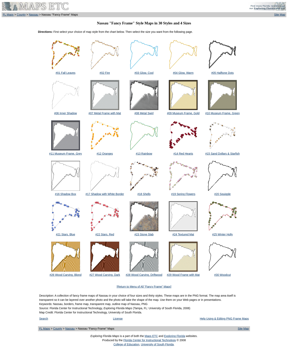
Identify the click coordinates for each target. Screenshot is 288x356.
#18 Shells (143, 194)
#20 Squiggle (222, 194)
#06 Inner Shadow (65, 113)
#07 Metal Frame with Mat (105, 113)
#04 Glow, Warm (183, 72)
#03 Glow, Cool (144, 72)
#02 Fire (105, 72)
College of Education (126, 344)
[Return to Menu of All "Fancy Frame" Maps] (144, 286)
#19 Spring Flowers (183, 194)
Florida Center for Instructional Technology (149, 340)
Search (43, 318)
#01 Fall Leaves (65, 72)
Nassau (33, 14)
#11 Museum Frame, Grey (65, 153)
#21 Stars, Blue (65, 234)
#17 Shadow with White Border (105, 194)
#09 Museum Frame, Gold (183, 113)
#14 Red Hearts (183, 153)
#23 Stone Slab (144, 234)
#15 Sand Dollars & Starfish (222, 153)
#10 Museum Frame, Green (222, 113)
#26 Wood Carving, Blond (65, 274)
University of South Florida (157, 344)
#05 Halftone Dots (222, 72)
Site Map (279, 14)
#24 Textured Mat (183, 234)
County (21, 14)
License (118, 318)
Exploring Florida (174, 336)
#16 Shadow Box (65, 194)
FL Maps (8, 14)
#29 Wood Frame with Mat (183, 274)
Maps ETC (151, 336)
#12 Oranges (105, 153)
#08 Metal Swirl (144, 113)
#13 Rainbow (144, 153)
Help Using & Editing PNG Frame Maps (224, 318)
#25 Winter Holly (222, 234)
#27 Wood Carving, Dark (104, 274)
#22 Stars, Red (104, 234)
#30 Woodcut (222, 274)
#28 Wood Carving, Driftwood (144, 274)
